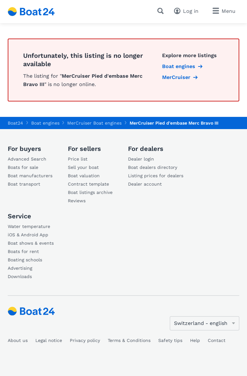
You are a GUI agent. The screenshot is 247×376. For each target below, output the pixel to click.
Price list (77, 159)
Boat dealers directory (152, 167)
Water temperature (29, 226)
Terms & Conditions (129, 340)
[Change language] (204, 323)
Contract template (88, 184)
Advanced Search (27, 159)
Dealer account (145, 184)
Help (195, 340)
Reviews (77, 200)
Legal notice (48, 340)
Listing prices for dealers (155, 175)
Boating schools (25, 259)
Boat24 (15, 123)
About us (18, 340)
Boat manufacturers (30, 175)
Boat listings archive (90, 192)
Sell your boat (83, 167)
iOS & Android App (28, 234)
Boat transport (24, 184)
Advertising (20, 268)
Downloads (20, 276)
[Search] (161, 11)
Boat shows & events (31, 243)
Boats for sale (23, 167)
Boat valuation (84, 175)
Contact (216, 340)
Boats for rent (23, 251)
